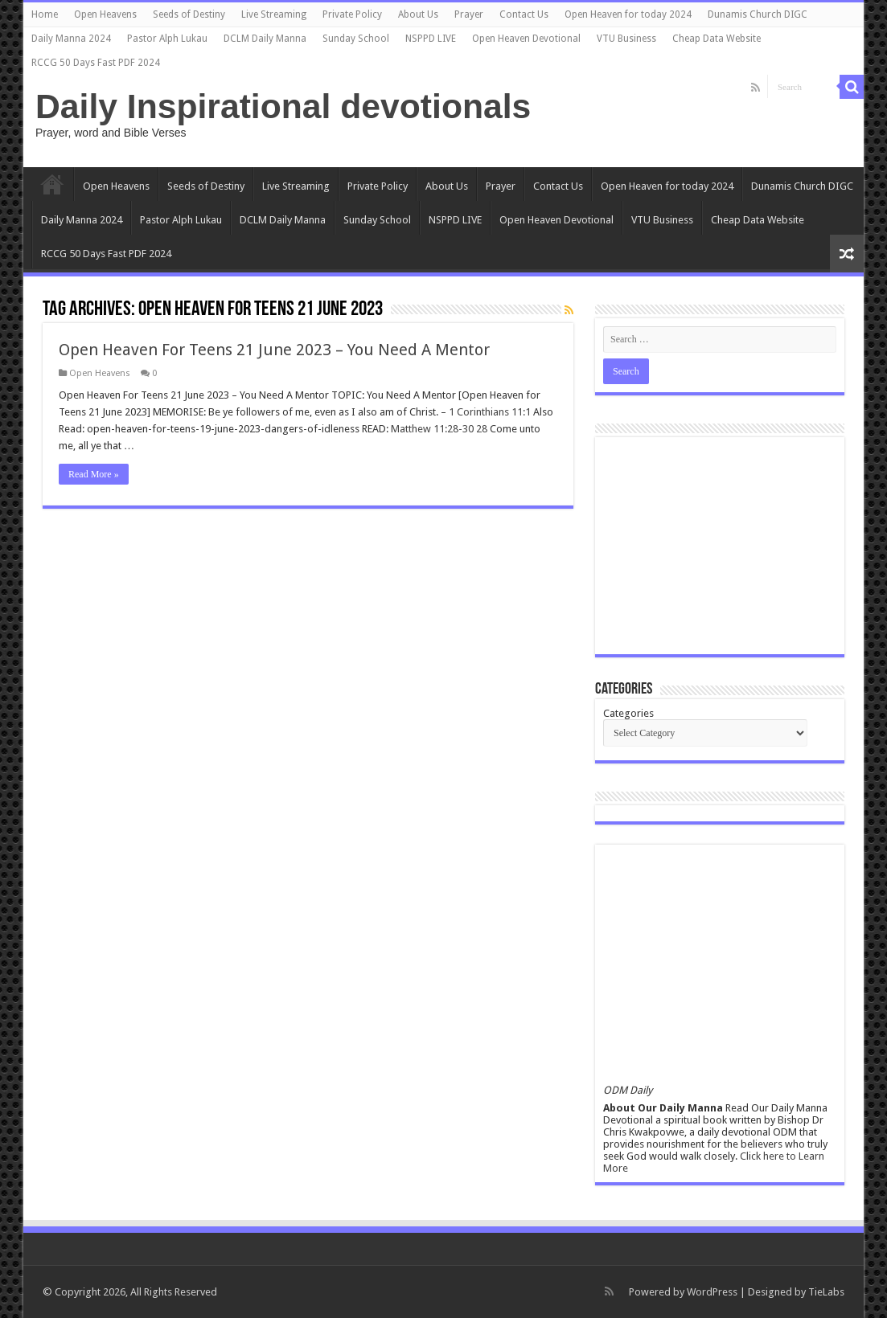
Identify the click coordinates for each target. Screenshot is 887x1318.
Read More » (93, 474)
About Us (418, 14)
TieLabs (826, 1292)
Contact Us (523, 14)
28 (481, 429)
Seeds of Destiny (189, 14)
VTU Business (626, 38)
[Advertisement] (719, 545)
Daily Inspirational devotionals (283, 106)
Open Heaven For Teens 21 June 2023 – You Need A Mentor (274, 349)
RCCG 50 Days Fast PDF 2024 (95, 62)
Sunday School (355, 38)
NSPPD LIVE (430, 38)
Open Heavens (105, 14)
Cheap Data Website (716, 38)
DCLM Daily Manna (265, 38)
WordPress (712, 1292)
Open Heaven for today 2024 (628, 14)
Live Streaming (273, 14)
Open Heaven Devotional (526, 38)
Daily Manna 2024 (71, 38)
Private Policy (352, 14)
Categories (628, 713)
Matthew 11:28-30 (432, 429)
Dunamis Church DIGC (757, 14)
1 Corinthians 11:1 (490, 412)
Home (44, 14)
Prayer (468, 14)
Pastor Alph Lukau (167, 38)
